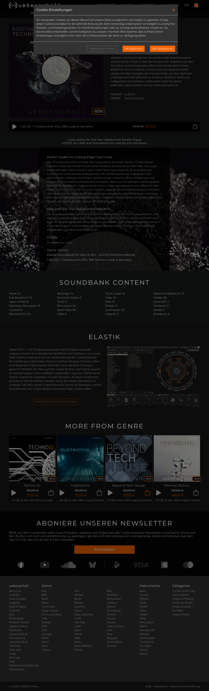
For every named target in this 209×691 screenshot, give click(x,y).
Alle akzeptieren (162, 48)
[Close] (173, 10)
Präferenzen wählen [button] (102, 48)
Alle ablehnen (134, 48)
